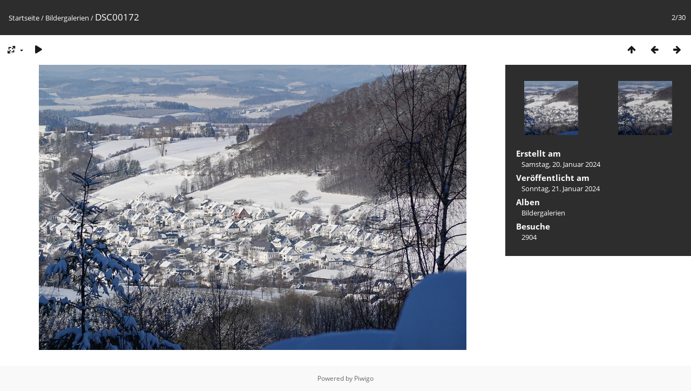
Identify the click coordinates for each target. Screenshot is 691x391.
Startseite (24, 18)
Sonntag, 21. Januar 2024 (560, 188)
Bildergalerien (67, 18)
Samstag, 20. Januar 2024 (560, 164)
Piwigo (364, 378)
